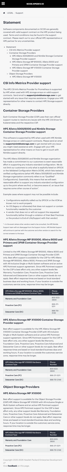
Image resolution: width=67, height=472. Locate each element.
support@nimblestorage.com (41, 95)
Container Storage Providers (22, 53)
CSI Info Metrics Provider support (24, 50)
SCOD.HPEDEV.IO (35, 4)
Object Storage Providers (21, 73)
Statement (11, 47)
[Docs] (4, 13)
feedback (12, 466)
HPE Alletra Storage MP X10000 (27, 76)
